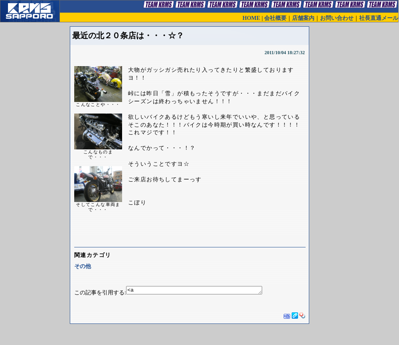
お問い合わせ (337, 18)
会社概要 (275, 18)
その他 (82, 266)
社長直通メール (378, 18)
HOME (251, 18)
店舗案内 (303, 18)
